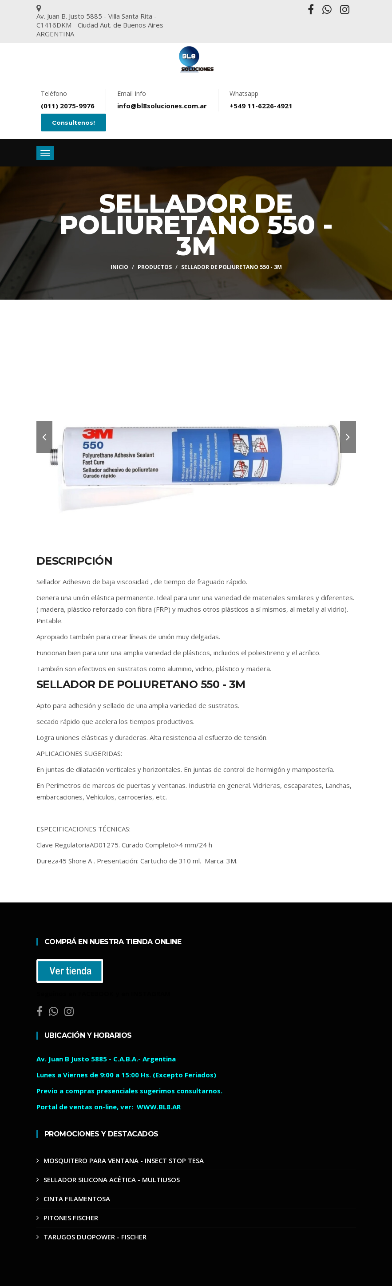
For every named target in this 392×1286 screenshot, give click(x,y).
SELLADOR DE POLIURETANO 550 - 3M (231, 267)
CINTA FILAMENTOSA (77, 1198)
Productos (155, 267)
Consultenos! (73, 122)
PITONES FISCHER (71, 1217)
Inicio (119, 267)
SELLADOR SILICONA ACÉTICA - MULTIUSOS (112, 1179)
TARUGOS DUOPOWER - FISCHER (95, 1236)
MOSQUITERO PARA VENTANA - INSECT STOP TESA (124, 1160)
